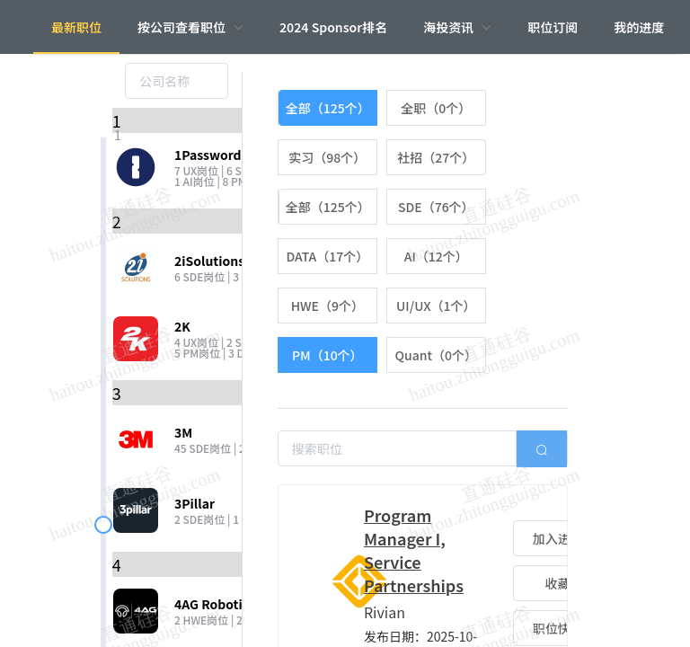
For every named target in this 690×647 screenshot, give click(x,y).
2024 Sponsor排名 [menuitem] (333, 27)
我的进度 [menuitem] (639, 27)
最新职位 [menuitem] (76, 27)
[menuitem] (190, 27)
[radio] (327, 108)
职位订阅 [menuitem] (552, 27)
